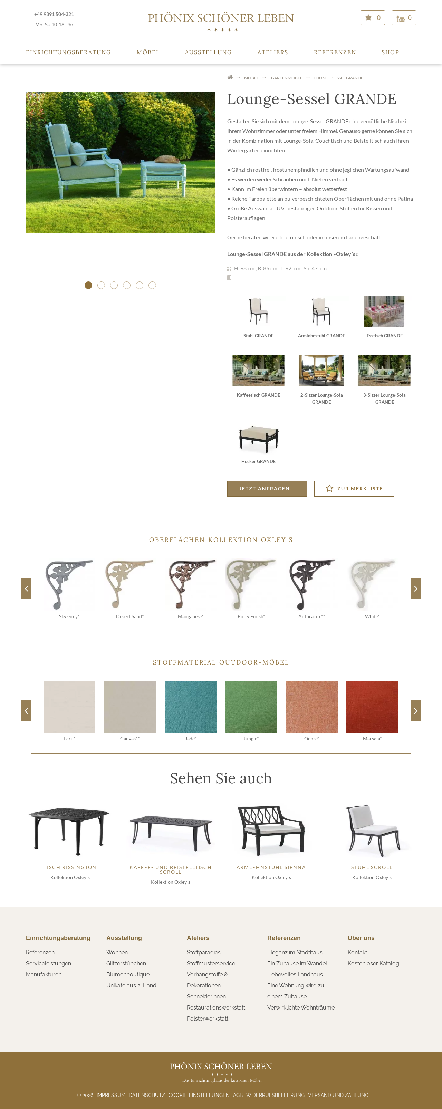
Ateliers (273, 52)
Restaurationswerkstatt (216, 1007)
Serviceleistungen (48, 963)
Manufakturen (43, 974)
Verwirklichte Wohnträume (301, 1007)
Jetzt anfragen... (267, 488)
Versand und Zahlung (338, 1095)
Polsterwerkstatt (207, 1018)
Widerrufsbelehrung (275, 1095)
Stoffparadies (204, 952)
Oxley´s (345, 253)
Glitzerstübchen (126, 963)
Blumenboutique (128, 974)
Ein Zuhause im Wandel (297, 963)
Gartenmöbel (286, 77)
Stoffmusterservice (211, 963)
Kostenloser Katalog (373, 963)
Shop (391, 52)
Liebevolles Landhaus (295, 974)
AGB (238, 1095)
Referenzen (335, 52)
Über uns (361, 938)
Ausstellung (208, 52)
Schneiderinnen (206, 996)
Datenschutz (147, 1095)
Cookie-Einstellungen (199, 1095)
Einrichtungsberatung (68, 52)
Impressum (111, 1095)
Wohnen (117, 952)
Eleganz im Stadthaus (295, 952)
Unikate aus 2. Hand (131, 985)
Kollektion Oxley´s (70, 877)
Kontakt (357, 952)
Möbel (148, 52)
